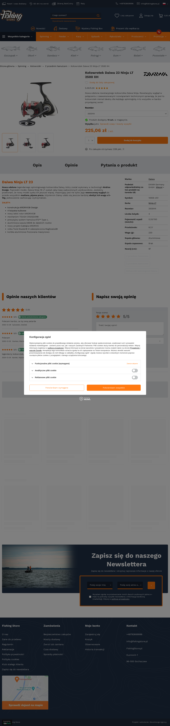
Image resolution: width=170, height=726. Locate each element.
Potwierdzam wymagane (56, 388)
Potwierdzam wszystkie (114, 388)
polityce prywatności (56, 348)
